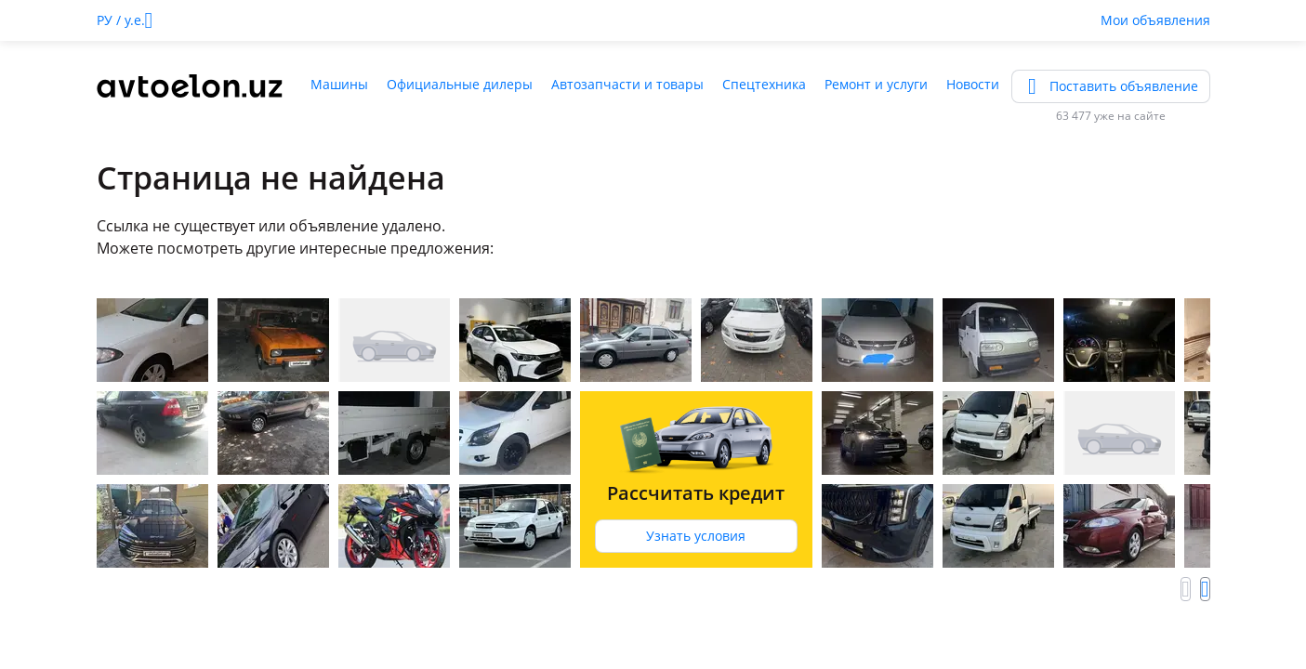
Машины (339, 84)
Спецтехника (764, 84)
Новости (972, 84)
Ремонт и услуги (876, 84)
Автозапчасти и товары (627, 84)
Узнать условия (695, 535)
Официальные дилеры (460, 84)
